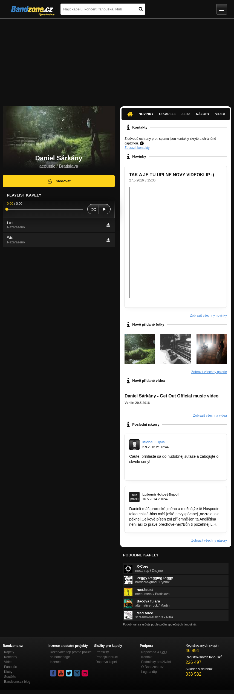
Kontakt (146, 657)
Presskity (102, 652)
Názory (203, 114)
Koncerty (10, 657)
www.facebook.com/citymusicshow (158, 472)
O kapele (167, 114)
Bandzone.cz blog (17, 682)
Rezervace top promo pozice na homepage (71, 654)
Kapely (9, 652)
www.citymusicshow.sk (148, 467)
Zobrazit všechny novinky (208, 315)
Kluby (8, 672)
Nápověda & (154, 652)
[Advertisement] (117, 59)
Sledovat (59, 181)
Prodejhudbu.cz (107, 657)
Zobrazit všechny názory (209, 540)
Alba (185, 114)
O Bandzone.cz (152, 667)
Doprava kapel (106, 662)
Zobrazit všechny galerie (209, 372)
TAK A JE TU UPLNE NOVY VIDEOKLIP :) (171, 174)
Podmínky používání (156, 662)
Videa (220, 114)
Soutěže (10, 677)
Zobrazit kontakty (137, 148)
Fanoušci (11, 667)
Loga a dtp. (149, 672)
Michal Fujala (153, 442)
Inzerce (55, 662)
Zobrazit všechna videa (210, 415)
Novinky (146, 114)
